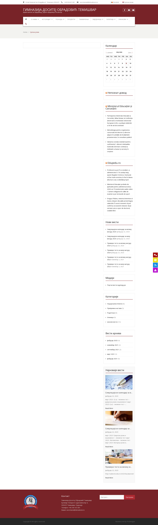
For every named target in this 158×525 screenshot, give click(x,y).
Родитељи (111, 313)
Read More (109, 408)
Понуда (59, 19)
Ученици (110, 317)
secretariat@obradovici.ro (76, 510)
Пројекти (71, 19)
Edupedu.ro (114, 162)
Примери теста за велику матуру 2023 (119, 467)
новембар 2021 (112, 345)
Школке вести (112, 322)
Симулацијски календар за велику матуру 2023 (119, 392)
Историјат (46, 19)
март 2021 (111, 354)
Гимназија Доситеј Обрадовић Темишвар (59, 9)
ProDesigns (131, 521)
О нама (34, 19)
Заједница (97, 19)
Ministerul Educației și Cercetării (119, 107)
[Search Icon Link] (26, 24)
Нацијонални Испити (114, 304)
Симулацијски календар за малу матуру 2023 (119, 428)
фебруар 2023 (112, 340)
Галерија (109, 19)
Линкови (122, 19)
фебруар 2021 (112, 359)
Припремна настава (114, 308)
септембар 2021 (113, 350)
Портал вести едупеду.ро (116, 285)
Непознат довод (117, 92)
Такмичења (84, 19)
